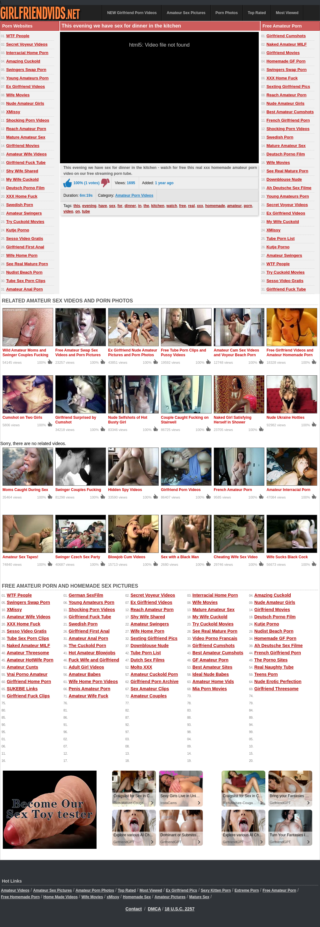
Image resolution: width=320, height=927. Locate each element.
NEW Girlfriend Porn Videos (132, 13)
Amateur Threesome (28, 652)
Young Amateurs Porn (27, 78)
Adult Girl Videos (86, 667)
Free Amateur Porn (279, 890)
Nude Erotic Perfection (278, 681)
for (120, 206)
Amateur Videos (15, 890)
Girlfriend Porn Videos (181, 490)
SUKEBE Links (22, 688)
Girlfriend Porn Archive (155, 681)
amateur (234, 206)
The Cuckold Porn (87, 645)
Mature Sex (199, 897)
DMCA (154, 908)
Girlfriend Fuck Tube (26, 162)
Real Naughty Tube (274, 667)
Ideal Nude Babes (210, 674)
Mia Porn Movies (209, 688)
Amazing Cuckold (23, 61)
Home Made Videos (60, 897)
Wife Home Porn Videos (93, 681)
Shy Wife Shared (22, 171)
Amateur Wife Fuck (88, 695)
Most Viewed (287, 13)
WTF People (17, 35)
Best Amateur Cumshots (290, 111)
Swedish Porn (19, 204)
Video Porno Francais (215, 638)
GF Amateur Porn (210, 659)
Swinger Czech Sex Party (77, 557)
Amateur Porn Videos (134, 195)
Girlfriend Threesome (276, 688)
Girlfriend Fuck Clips (28, 695)
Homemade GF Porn (286, 61)
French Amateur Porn (233, 490)
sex (112, 206)
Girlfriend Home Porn (29, 681)
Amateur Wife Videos (26, 154)
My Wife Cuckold (22, 179)
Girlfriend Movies (22, 145)
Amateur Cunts (22, 667)
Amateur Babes (85, 674)
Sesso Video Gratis (24, 238)
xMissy (113, 897)
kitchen (157, 206)
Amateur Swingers (24, 213)
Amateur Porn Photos (95, 890)
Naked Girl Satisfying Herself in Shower (233, 419)
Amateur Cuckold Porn (154, 674)
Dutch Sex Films (148, 659)
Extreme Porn (246, 890)
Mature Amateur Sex (25, 137)
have (102, 206)
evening (89, 206)
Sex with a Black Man (180, 557)
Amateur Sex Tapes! (20, 557)
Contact (134, 908)
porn (248, 206)
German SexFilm (86, 595)
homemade (215, 206)
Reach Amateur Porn (26, 128)
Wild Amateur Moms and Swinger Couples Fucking (25, 352)
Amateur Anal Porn (24, 289)
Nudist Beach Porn (24, 272)
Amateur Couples (149, 695)
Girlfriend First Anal (25, 247)
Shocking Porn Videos (27, 120)
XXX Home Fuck (22, 196)
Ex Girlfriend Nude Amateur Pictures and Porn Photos (132, 352)
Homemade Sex (137, 897)
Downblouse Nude (284, 179)
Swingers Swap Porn (26, 69)
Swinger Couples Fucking (78, 490)
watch (172, 206)
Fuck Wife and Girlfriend (94, 659)
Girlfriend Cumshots (286, 35)
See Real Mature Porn (27, 263)
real (191, 206)
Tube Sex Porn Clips (25, 280)
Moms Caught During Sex (25, 490)
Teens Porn (266, 674)
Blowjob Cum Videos (126, 557)
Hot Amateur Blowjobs (92, 652)
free (182, 206)
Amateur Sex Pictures (186, 13)
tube (86, 211)
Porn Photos (227, 13)
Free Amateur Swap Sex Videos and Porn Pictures (78, 352)
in (140, 206)
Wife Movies (18, 95)
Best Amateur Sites (212, 667)
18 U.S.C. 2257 (180, 908)
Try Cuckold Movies (25, 221)
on (77, 211)
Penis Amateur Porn (89, 688)
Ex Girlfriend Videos (25, 86)
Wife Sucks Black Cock (287, 557)
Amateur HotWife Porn (30, 659)
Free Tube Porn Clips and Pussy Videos (183, 352)
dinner (130, 206)
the (146, 206)
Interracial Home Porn (27, 52)
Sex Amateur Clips (150, 688)
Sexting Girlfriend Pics (288, 86)
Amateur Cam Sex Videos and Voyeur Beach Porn (236, 352)
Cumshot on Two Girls (22, 417)
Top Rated (257, 13)
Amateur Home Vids (213, 681)
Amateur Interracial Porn (288, 490)
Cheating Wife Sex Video (236, 557)
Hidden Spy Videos (125, 490)
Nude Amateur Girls (25, 103)
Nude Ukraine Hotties (285, 417)
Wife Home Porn (22, 255)
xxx (200, 206)
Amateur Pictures (169, 897)
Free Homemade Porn (20, 897)
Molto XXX (141, 667)
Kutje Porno (17, 230)
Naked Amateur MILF (287, 44)
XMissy (13, 111)
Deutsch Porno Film (25, 187)
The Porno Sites (271, 659)
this (76, 206)
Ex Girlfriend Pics (181, 890)
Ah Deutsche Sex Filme (289, 187)
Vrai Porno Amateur (27, 674)
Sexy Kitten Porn (216, 890)
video (68, 211)
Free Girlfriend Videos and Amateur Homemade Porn (290, 352)
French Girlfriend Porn (288, 120)
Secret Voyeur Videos (27, 44)
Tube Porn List (281, 238)
